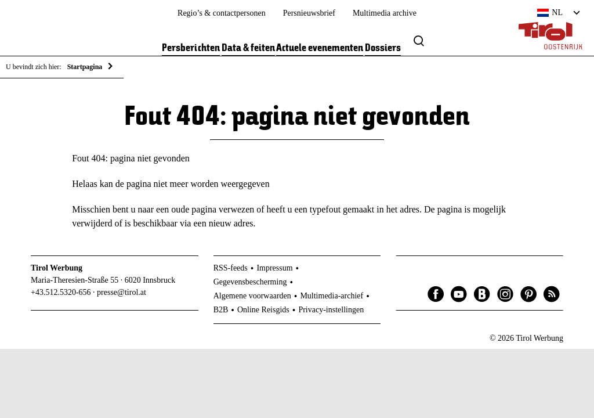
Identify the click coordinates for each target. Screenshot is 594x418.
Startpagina (85, 67)
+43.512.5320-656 (61, 292)
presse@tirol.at (121, 292)
